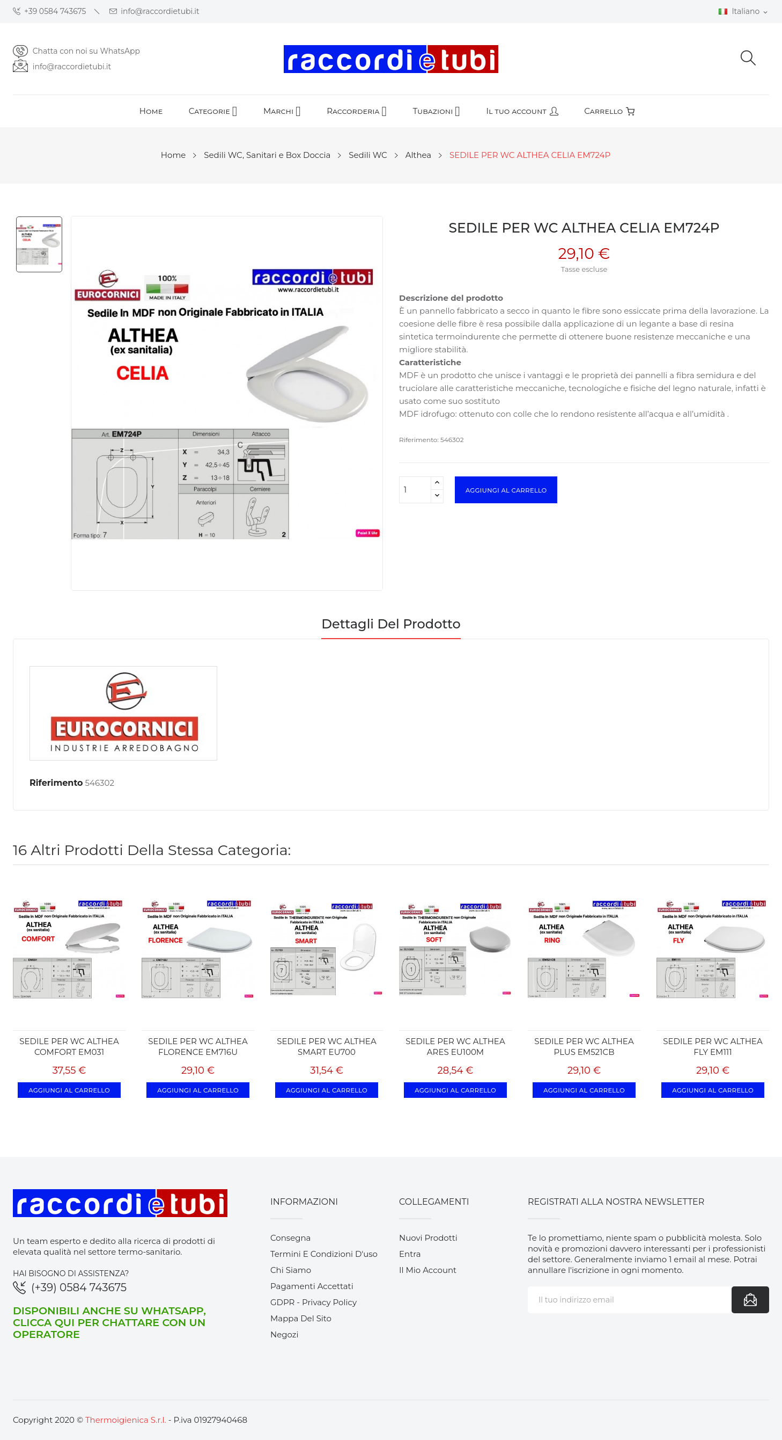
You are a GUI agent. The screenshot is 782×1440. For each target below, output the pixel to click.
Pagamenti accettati (311, 1286)
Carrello (609, 111)
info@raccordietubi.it (154, 12)
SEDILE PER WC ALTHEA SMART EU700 (326, 1046)
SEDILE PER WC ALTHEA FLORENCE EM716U (197, 1046)
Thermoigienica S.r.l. (125, 1420)
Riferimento (56, 783)
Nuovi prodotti (428, 1238)
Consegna (290, 1238)
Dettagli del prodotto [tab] (391, 625)
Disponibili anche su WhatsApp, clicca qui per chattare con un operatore (109, 1322)
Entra (410, 1254)
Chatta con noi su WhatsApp (86, 51)
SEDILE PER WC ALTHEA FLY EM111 (712, 1046)
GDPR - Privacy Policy (313, 1302)
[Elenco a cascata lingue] (744, 12)
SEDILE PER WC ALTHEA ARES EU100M (455, 1046)
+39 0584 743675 (49, 12)
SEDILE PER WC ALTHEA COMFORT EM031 (69, 1046)
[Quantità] (415, 489)
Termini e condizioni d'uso (324, 1254)
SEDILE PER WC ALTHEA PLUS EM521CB (583, 1046)
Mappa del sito (300, 1318)
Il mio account (427, 1270)
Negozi (284, 1334)
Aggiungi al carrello (506, 490)
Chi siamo (290, 1270)
